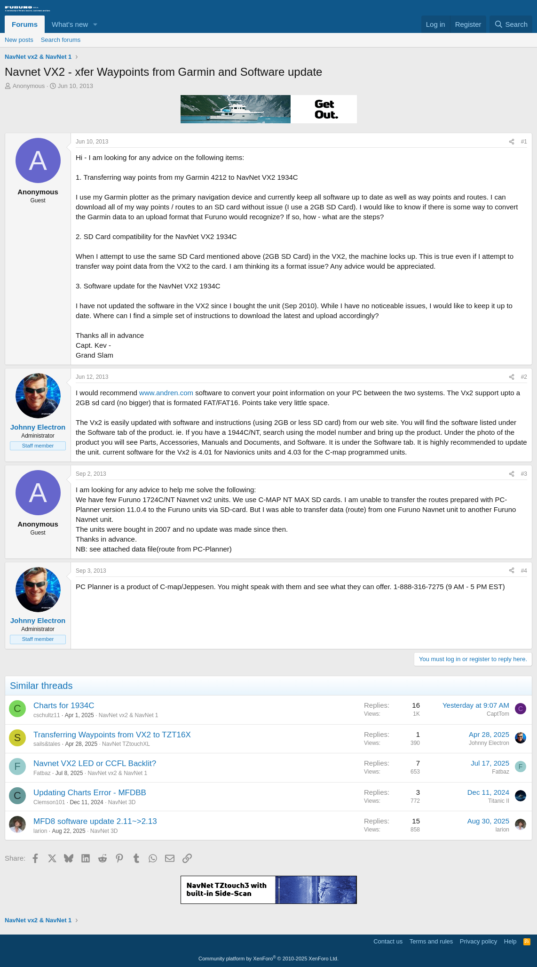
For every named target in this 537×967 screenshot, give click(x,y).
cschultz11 (46, 715)
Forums (25, 24)
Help (510, 941)
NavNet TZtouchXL (126, 744)
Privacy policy (478, 941)
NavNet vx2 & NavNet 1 (128, 715)
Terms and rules (431, 941)
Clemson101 (49, 802)
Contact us (388, 941)
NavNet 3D (122, 802)
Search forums (61, 39)
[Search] (511, 24)
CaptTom (498, 714)
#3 (524, 474)
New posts (19, 39)
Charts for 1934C (63, 705)
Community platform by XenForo (268, 958)
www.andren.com (166, 393)
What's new (70, 24)
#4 (524, 570)
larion (40, 831)
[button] (95, 24)
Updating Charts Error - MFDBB (89, 792)
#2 (524, 377)
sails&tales (46, 744)
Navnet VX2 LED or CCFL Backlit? (94, 763)
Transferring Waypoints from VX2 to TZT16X (112, 734)
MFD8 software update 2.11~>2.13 (95, 821)
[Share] (511, 141)
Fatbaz (42, 773)
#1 (524, 141)
